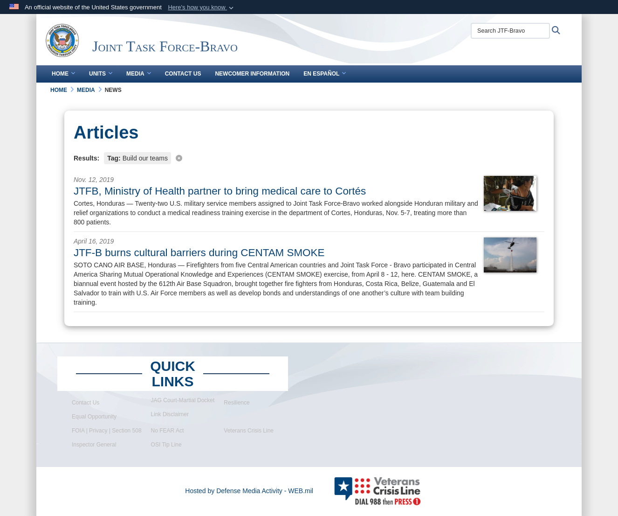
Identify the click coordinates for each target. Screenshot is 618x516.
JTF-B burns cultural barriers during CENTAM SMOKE (199, 252)
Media (138, 73)
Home (63, 73)
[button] (201, 7)
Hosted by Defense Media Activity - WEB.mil (249, 491)
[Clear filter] (309, 157)
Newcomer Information (252, 73)
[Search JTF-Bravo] (510, 31)
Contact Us (183, 73)
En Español (324, 73)
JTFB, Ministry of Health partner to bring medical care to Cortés (220, 191)
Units (100, 73)
